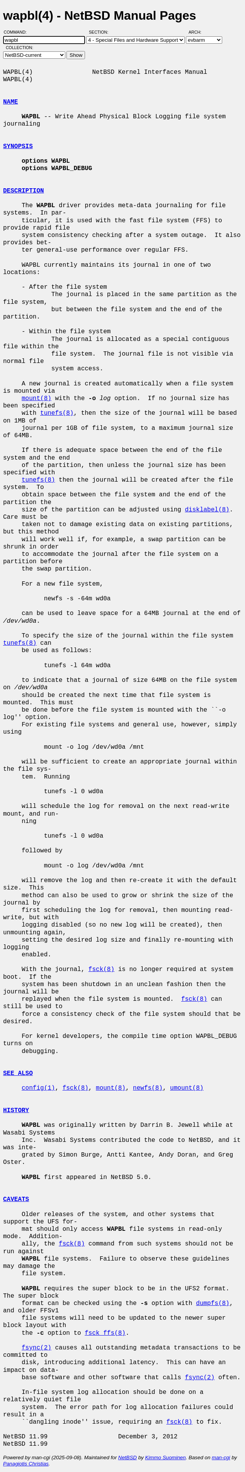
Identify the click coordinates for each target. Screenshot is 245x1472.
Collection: (19, 47)
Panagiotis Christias (26, 1464)
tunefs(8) (56, 413)
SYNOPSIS (18, 146)
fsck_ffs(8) (105, 1333)
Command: (17, 32)
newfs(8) (148, 1088)
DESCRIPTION (23, 191)
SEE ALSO (18, 1073)
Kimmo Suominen (165, 1457)
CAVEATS (16, 1199)
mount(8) (36, 398)
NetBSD (127, 1457)
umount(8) (186, 1088)
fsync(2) (36, 1348)
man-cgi (221, 1457)
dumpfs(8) (212, 1303)
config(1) (38, 1088)
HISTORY (16, 1110)
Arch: (198, 32)
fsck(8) (101, 969)
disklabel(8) (207, 510)
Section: (100, 32)
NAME (10, 102)
